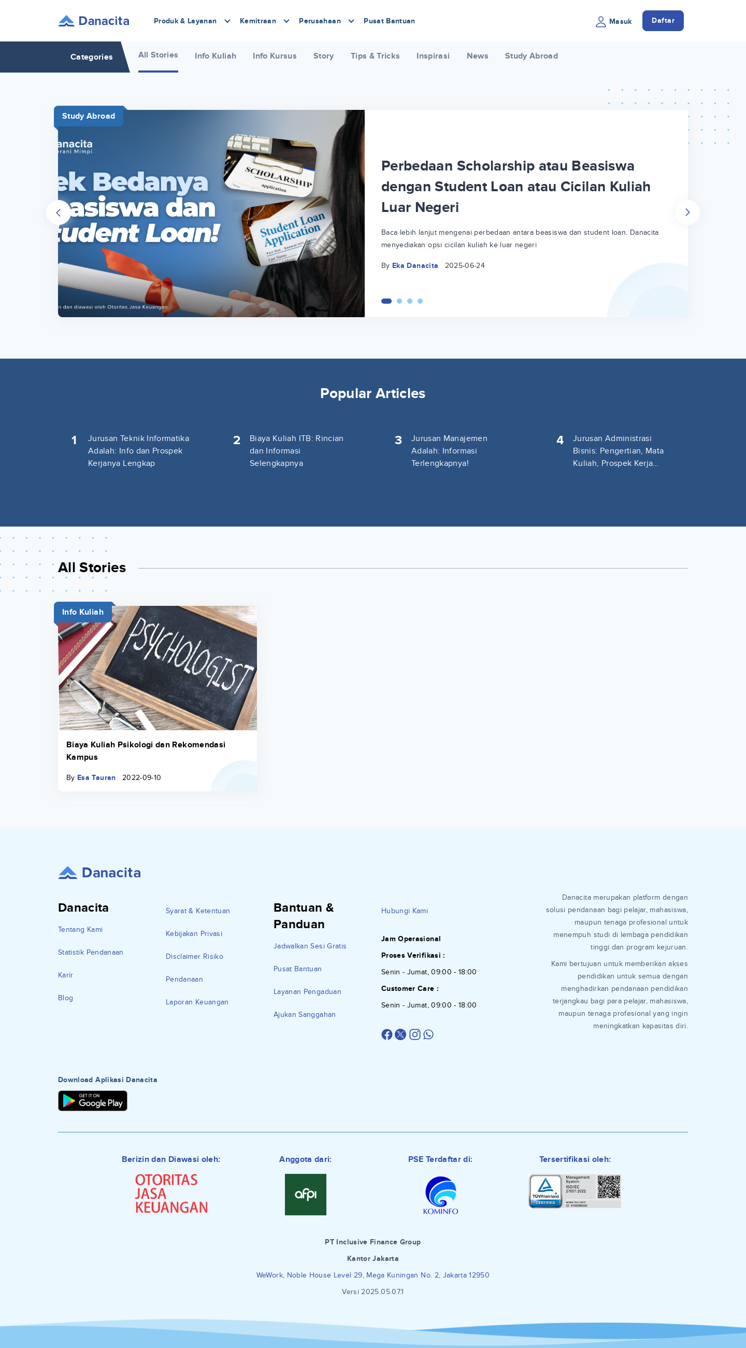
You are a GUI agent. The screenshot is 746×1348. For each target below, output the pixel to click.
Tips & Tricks (375, 56)
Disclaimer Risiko (194, 956)
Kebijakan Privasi (194, 933)
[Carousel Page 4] (420, 301)
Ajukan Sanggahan (305, 1014)
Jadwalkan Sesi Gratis (310, 946)
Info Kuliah (215, 56)
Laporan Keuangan (197, 1002)
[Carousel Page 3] (409, 301)
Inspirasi (433, 56)
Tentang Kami (80, 929)
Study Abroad (531, 56)
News (478, 56)
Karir (66, 975)
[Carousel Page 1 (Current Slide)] (386, 301)
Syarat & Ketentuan (198, 910)
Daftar (663, 20)
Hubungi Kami (404, 910)
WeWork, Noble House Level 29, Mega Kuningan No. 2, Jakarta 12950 (373, 1275)
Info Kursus (275, 56)
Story (323, 56)
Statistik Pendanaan (91, 952)
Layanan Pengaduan (307, 991)
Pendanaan (184, 979)
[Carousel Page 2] (399, 301)
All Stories (158, 55)
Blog (65, 998)
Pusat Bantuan (389, 21)
